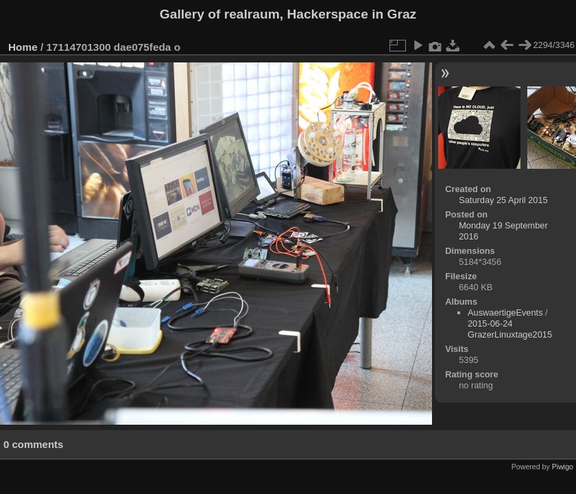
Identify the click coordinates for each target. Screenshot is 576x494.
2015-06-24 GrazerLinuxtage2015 (510, 329)
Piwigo (562, 466)
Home (23, 47)
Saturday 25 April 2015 (503, 200)
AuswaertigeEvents (505, 312)
